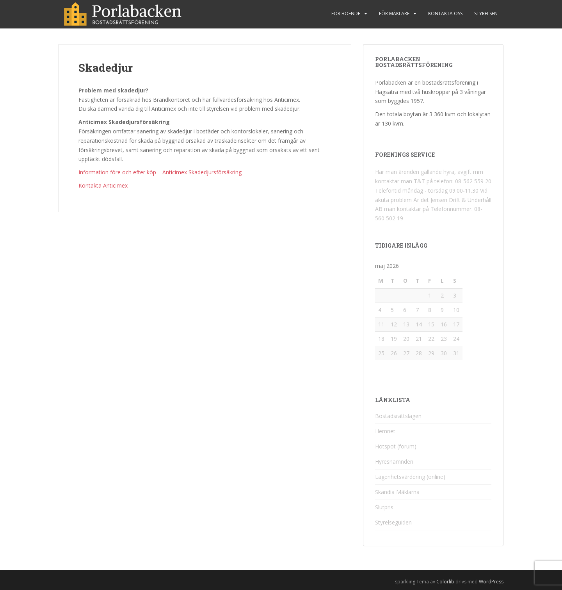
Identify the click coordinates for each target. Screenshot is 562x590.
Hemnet (385, 431)
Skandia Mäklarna (397, 492)
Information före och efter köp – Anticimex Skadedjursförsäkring (160, 172)
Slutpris (384, 507)
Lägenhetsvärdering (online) (410, 476)
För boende (345, 13)
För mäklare (394, 13)
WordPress (491, 581)
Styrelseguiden (393, 522)
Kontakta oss (445, 13)
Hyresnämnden (394, 461)
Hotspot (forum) (395, 446)
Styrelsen (486, 13)
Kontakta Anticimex (103, 185)
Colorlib (445, 581)
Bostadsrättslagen (398, 416)
